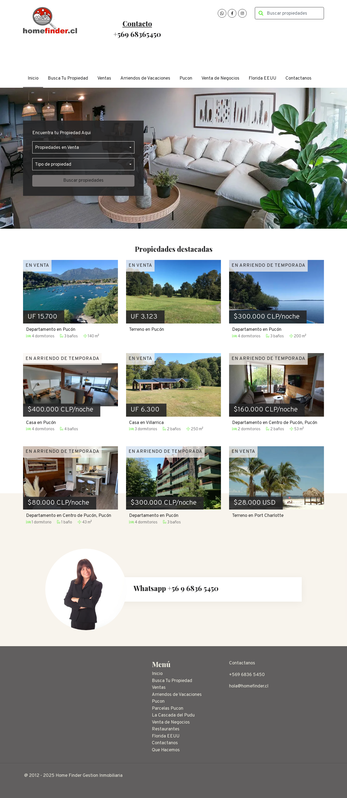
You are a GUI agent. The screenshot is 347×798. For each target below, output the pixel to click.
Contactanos (298, 78)
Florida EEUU (262, 78)
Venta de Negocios (220, 78)
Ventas (104, 78)
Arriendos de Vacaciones (145, 78)
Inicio (33, 78)
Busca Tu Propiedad (68, 78)
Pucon (185, 78)
